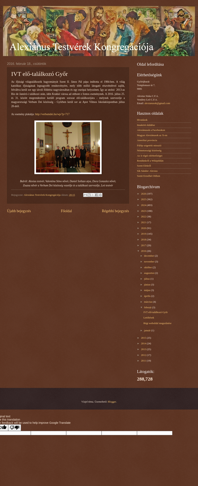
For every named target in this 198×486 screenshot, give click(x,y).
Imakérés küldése (146, 125)
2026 (144, 193)
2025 (144, 199)
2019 (144, 233)
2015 (144, 337)
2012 (144, 355)
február (148, 307)
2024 (144, 205)
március (148, 301)
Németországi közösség (149, 150)
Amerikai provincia (147, 140)
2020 (144, 228)
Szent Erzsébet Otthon (148, 176)
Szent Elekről (144, 165)
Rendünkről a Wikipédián (150, 160)
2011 (144, 360)
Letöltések (148, 317)
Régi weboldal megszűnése (157, 323)
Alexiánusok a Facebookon (151, 130)
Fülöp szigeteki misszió (149, 145)
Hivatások (142, 119)
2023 (144, 211)
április (147, 296)
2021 (144, 222)
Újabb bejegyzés (19, 211)
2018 (144, 239)
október (148, 267)
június (147, 284)
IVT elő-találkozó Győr (155, 312)
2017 (144, 245)
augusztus (149, 273)
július (147, 278)
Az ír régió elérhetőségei (149, 155)
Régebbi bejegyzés (115, 211)
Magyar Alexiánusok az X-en (152, 135)
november (149, 261)
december (149, 255)
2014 (144, 343)
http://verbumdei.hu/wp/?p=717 (52, 114)
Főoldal (66, 211)
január (147, 330)
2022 (144, 216)
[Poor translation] (14, 427)
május (147, 290)
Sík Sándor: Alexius (147, 171)
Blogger (112, 401)
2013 (144, 349)
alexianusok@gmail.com (157, 103)
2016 (144, 251)
